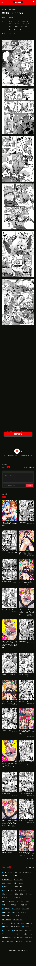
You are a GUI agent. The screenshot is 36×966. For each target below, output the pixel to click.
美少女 (16, 29)
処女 (6, 897)
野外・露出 (8, 916)
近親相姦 (18, 919)
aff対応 (11, 21)
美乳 (10, 29)
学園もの (26, 905)
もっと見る (30, 868)
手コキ (18, 934)
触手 (21, 29)
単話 (21, 27)
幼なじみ (16, 927)
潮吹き (27, 27)
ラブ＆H (7, 894)
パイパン (17, 24)
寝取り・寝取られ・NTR (23, 894)
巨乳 (27, 872)
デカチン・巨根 (9, 923)
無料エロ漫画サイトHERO (20, 950)
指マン (28, 934)
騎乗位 (15, 905)
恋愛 (16, 912)
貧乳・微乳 (21, 887)
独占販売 (18, 937)
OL (29, 923)
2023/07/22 (12, 33)
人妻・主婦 (19, 883)
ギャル (28, 930)
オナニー (7, 934)
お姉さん (17, 930)
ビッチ (28, 941)
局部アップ (8, 941)
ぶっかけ (7, 919)
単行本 (7, 876)
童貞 (19, 941)
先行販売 (7, 937)
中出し (11, 27)
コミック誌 (21, 890)
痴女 (21, 923)
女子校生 (7, 879)
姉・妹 (6, 908)
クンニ (11, 24)
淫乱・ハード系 (9, 901)
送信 (29, 485)
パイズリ (20, 916)
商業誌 (14, 10)
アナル (17, 21)
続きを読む (18, 434)
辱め (25, 912)
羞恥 (6, 927)
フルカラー (8, 887)
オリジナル (25, 21)
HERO (18, 2)
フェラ (19, 879)
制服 (16, 27)
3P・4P (16, 897)
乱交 (26, 927)
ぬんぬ (11, 17)
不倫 (29, 937)
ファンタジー (26, 24)
